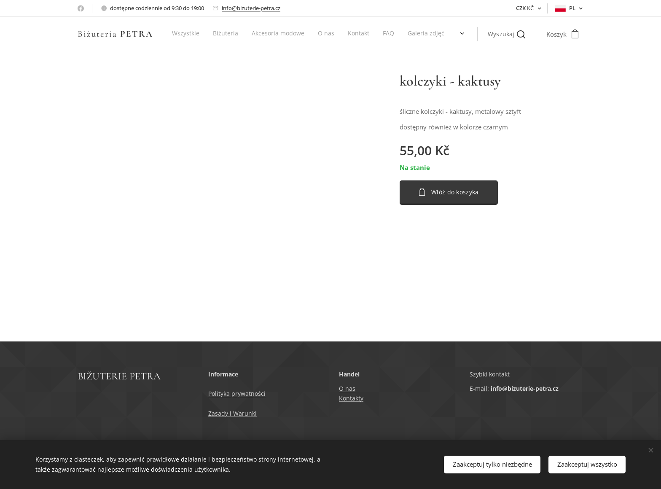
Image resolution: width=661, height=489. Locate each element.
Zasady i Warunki (232, 413)
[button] (506, 34)
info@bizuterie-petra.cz (251, 8)
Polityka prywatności (237, 394)
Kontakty (351, 398)
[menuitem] (329, 34)
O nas (347, 389)
